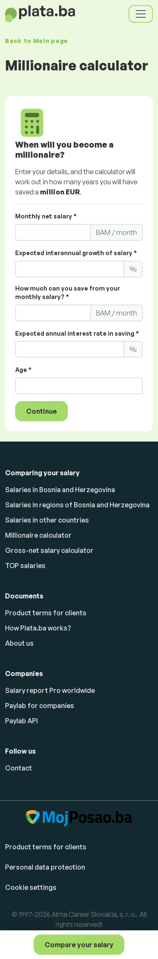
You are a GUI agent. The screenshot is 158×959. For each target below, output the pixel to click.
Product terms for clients (45, 613)
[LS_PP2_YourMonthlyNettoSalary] (53, 232)
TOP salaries (25, 565)
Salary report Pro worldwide (50, 690)
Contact (18, 768)
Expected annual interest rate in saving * (77, 333)
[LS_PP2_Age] (79, 385)
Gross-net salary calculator (49, 550)
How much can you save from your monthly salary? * (67, 292)
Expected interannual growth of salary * (76, 252)
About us (19, 643)
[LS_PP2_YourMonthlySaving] (53, 312)
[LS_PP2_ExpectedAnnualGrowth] (69, 269)
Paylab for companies (39, 705)
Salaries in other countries (47, 520)
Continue (41, 411)
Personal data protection (45, 867)
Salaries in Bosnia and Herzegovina (60, 489)
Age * (23, 369)
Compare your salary (79, 944)
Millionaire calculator (38, 535)
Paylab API (21, 721)
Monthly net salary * (46, 216)
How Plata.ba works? (38, 628)
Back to (36, 40)
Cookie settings (30, 887)
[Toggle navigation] (141, 14)
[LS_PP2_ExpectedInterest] (69, 349)
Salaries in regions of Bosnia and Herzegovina (77, 505)
